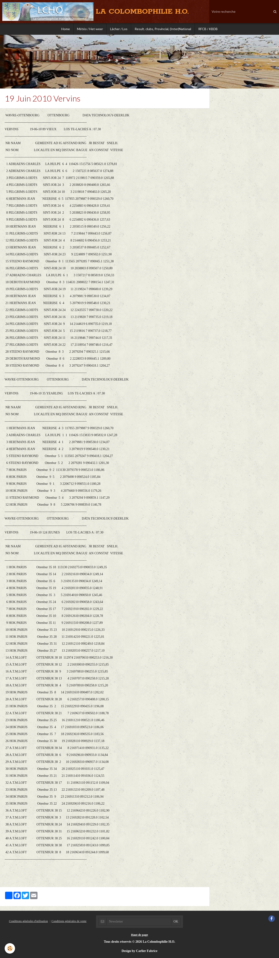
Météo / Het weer (90, 29)
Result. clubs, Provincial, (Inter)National (163, 29)
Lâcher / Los (118, 29)
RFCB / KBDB (208, 29)
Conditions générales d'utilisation (28, 921)
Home (65, 29)
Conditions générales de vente (68, 921)
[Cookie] (10, 948)
